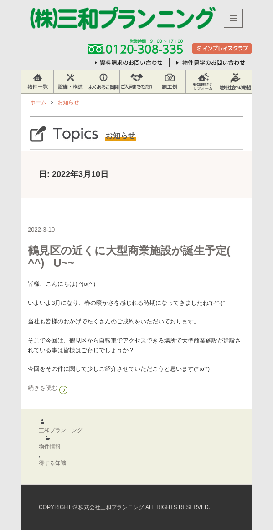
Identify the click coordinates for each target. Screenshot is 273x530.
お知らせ (68, 102)
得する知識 (52, 463)
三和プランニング (60, 430)
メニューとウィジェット (233, 27)
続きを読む (110, 387)
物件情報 (50, 447)
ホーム (38, 102)
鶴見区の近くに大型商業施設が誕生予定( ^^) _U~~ (129, 256)
